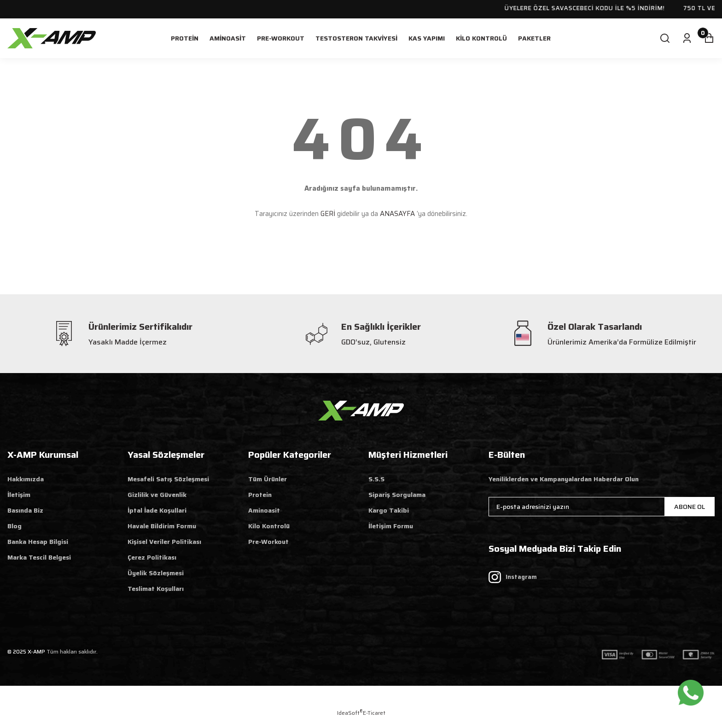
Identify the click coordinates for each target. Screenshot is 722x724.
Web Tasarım (328, 698)
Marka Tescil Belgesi (39, 557)
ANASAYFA (397, 213)
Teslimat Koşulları (156, 589)
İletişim (18, 495)
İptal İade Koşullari (157, 510)
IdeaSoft (350, 713)
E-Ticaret (374, 713)
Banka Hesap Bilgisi (37, 542)
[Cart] (709, 38)
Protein (260, 495)
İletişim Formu (390, 526)
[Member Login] (687, 38)
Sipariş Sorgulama (396, 495)
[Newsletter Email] (602, 506)
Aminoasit (264, 510)
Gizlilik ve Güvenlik (157, 495)
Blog (14, 526)
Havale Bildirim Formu (162, 526)
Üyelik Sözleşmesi (156, 573)
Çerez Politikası (152, 557)
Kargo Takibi (388, 510)
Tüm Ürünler (267, 479)
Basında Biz (25, 510)
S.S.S (376, 479)
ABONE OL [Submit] (689, 507)
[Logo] (51, 37)
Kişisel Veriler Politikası (164, 542)
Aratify (397, 699)
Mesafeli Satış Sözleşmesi (168, 479)
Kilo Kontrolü (269, 526)
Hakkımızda (25, 479)
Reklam (365, 698)
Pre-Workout (268, 542)
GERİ (327, 213)
